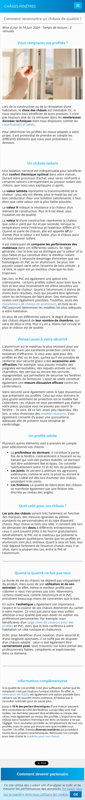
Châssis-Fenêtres (20, 6)
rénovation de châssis (15, 694)
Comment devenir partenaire (42, 774)
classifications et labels (18, 124)
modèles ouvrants (53, 414)
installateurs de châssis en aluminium (29, 304)
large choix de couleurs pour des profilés (38, 624)
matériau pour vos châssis (43, 736)
